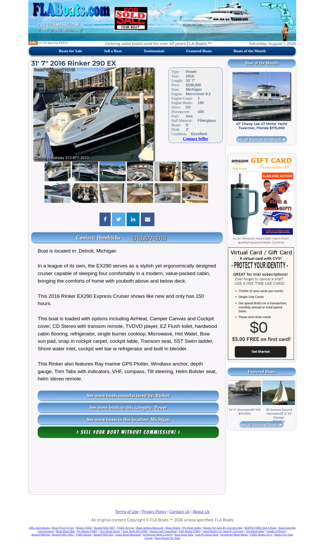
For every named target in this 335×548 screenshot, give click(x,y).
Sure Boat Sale (183, 534)
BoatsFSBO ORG (63, 534)
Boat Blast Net (65, 531)
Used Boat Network (128, 534)
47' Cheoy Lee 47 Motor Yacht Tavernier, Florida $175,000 (261, 126)
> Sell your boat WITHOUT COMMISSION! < (128, 432)
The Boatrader (255, 531)
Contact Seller (195, 138)
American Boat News (234, 534)
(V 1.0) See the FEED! (48, 43)
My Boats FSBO (87, 531)
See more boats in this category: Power (128, 407)
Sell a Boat (113, 51)
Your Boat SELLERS (134, 531)
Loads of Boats (276, 531)
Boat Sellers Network (149, 527)
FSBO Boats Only (261, 534)
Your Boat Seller (109, 531)
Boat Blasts (173, 527)
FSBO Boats (84, 534)
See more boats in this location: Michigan (128, 419)
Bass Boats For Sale (167, 538)
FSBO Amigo (125, 527)
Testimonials (153, 51)
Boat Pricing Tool (63, 527)
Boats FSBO (84, 527)
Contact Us (180, 511)
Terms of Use (126, 511)
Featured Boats (199, 51)
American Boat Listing (157, 534)
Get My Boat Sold (207, 534)
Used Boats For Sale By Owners (223, 531)
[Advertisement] (127, 467)
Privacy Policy (154, 511)
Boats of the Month (249, 51)
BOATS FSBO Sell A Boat (261, 527)
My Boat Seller (192, 527)
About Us (201, 511)
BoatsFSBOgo (40, 534)
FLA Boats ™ (199, 43)
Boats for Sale (70, 51)
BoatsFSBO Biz (103, 534)
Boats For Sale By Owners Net (222, 527)
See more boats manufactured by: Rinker (128, 395)
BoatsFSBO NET (104, 527)
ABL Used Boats (39, 527)
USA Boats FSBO (189, 531)
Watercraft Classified (163, 531)
